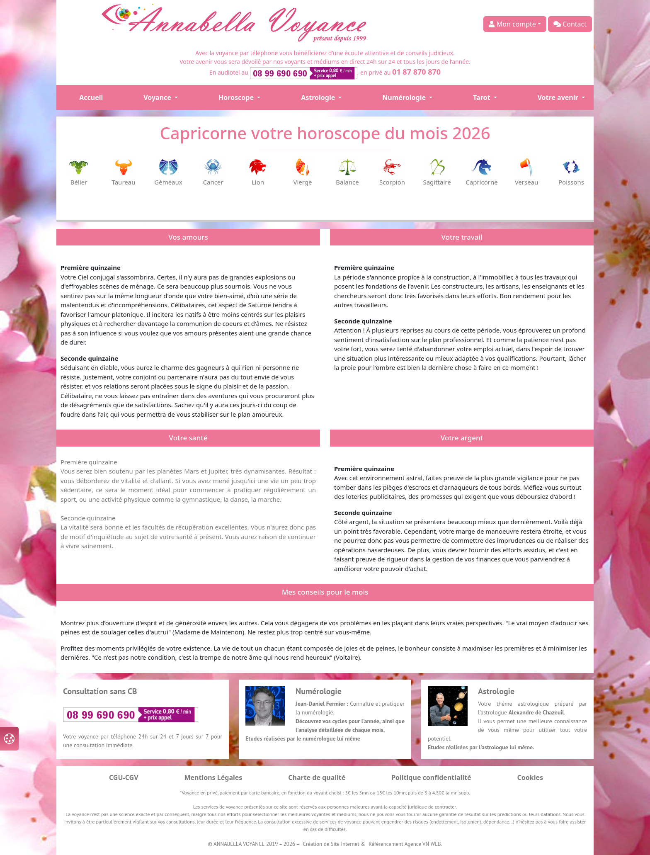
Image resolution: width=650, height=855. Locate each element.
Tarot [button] (482, 97)
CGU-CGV (123, 777)
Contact (570, 24)
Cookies (530, 777)
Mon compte (512, 24)
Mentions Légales (213, 777)
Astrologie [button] (319, 97)
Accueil (91, 97)
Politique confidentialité (431, 777)
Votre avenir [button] (559, 97)
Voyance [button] (158, 97)
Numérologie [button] (404, 97)
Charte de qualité (316, 777)
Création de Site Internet (331, 844)
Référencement (386, 844)
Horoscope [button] (236, 97)
